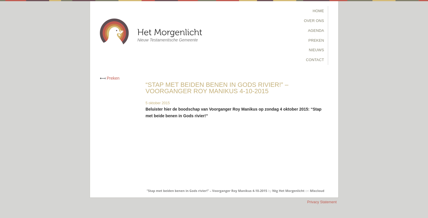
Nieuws (316, 50)
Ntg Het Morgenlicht (288, 190)
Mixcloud (317, 190)
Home (318, 11)
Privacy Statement (322, 202)
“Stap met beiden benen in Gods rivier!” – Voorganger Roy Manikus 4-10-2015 (207, 190)
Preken (316, 40)
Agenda (316, 30)
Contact (315, 60)
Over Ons (314, 21)
